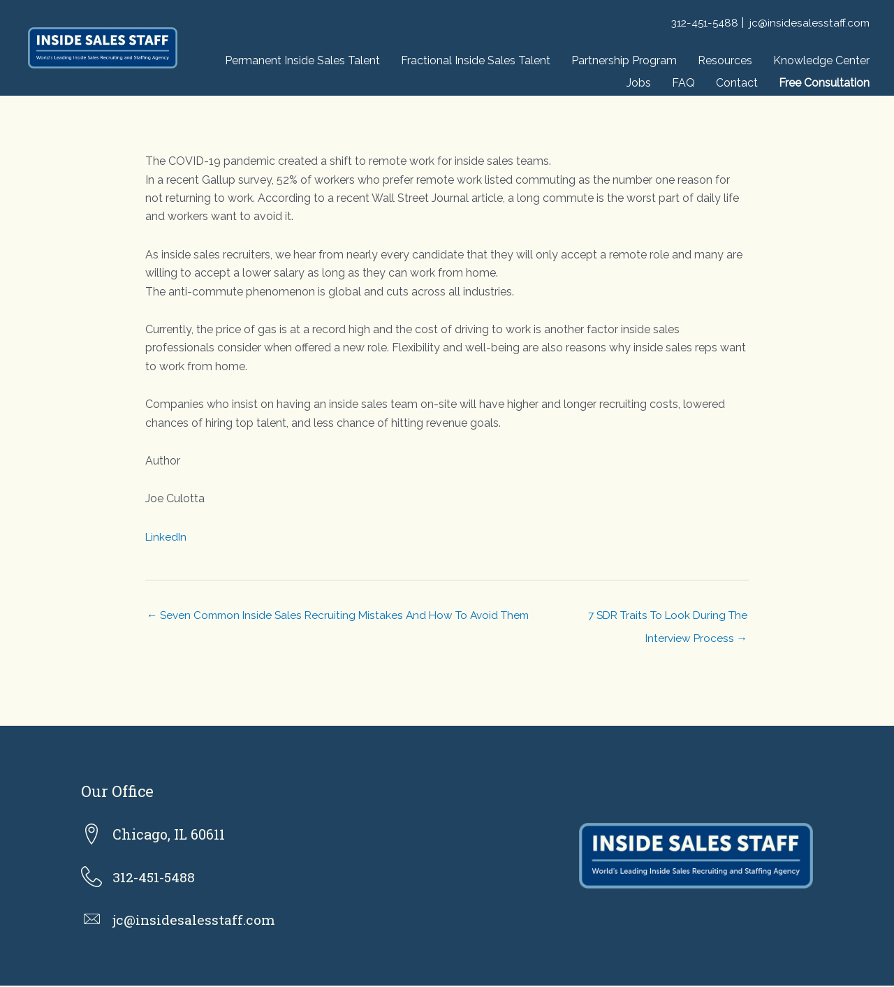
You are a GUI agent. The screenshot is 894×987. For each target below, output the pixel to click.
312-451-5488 (700, 22)
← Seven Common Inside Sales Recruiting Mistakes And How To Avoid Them (345, 615)
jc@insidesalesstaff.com (809, 22)
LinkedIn (167, 536)
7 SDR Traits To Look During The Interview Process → (663, 619)
